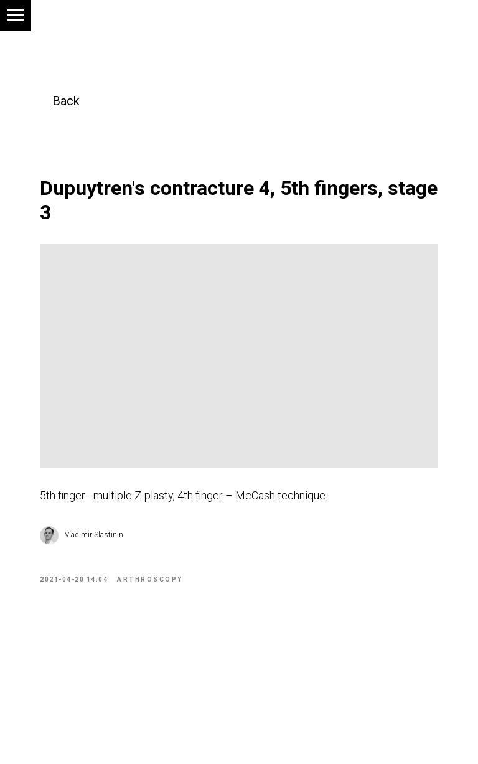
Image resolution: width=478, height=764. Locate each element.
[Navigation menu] (15, 15)
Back (66, 100)
